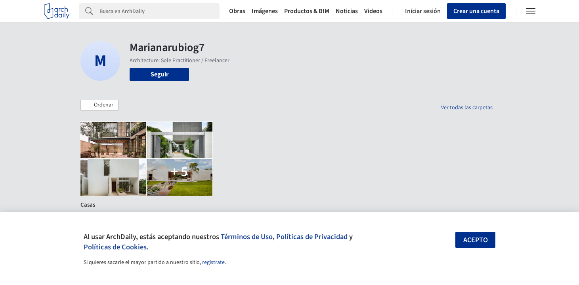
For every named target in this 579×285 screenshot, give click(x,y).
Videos (373, 11)
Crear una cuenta (476, 11)
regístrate (213, 262)
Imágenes (265, 11)
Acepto (475, 240)
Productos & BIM (306, 11)
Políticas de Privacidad (312, 237)
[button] (99, 105)
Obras (237, 11)
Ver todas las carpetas (467, 107)
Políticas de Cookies (115, 247)
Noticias (347, 11)
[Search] (159, 11)
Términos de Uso (247, 237)
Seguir (159, 74)
